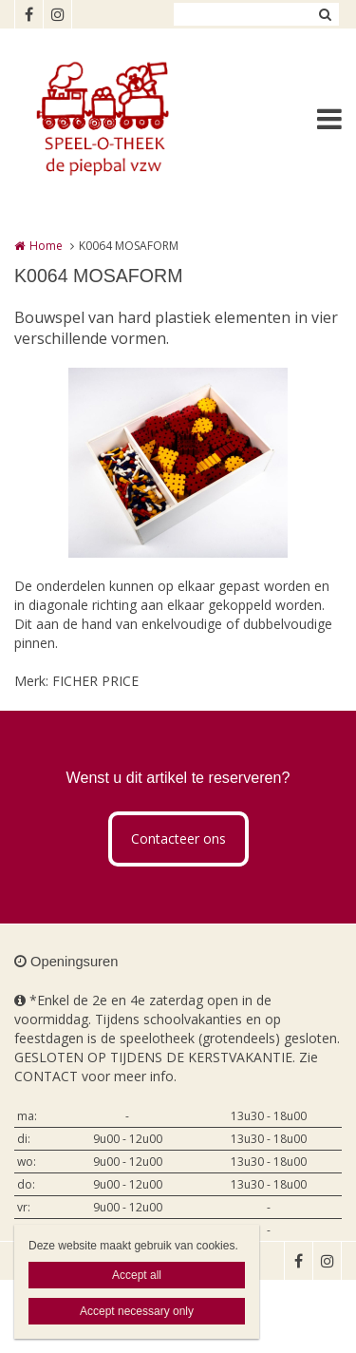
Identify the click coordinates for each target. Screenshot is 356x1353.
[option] (178, 463)
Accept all (136, 1275)
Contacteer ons (178, 838)
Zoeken (324, 14)
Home (46, 246)
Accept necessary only (137, 1311)
